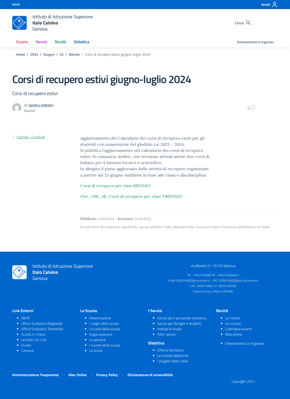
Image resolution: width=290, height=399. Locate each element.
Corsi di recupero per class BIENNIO (115, 185)
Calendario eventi (238, 329)
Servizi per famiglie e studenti (179, 323)
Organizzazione (100, 334)
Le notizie (232, 318)
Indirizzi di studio (169, 329)
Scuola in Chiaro (33, 334)
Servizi (41, 42)
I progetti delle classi (172, 361)
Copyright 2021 (243, 381)
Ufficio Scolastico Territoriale (42, 329)
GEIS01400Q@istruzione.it (193, 280)
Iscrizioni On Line (34, 339)
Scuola (22, 42)
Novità (60, 42)
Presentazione (100, 318)
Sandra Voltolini (41, 105)
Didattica (81, 42)
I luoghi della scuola (104, 323)
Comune (27, 350)
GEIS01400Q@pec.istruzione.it (238, 280)
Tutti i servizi (166, 334)
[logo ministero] (19, 23)
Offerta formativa (170, 350)
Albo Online (77, 374)
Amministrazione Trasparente (35, 374)
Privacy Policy (107, 374)
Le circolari (233, 323)
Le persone (97, 339)
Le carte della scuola (104, 329)
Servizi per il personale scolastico (181, 318)
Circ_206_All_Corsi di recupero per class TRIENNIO (131, 196)
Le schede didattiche (172, 355)
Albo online (233, 334)
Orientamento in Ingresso (255, 42)
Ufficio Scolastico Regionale (42, 323)
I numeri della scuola (104, 345)
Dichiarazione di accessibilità (150, 374)
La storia (95, 350)
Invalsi (26, 345)
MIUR (25, 318)
